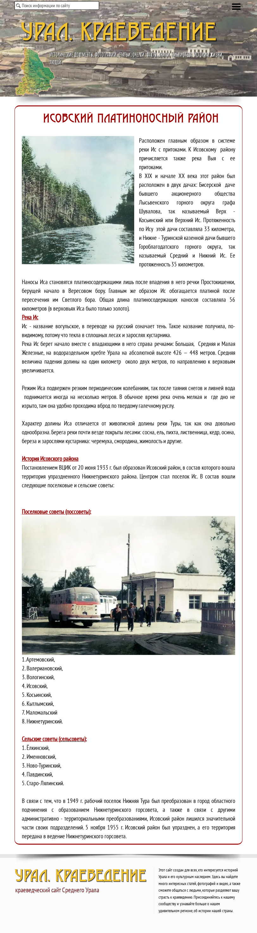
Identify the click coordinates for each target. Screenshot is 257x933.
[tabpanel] (128, 475)
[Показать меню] (236, 6)
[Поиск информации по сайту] (57, 5)
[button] (80, 200)
